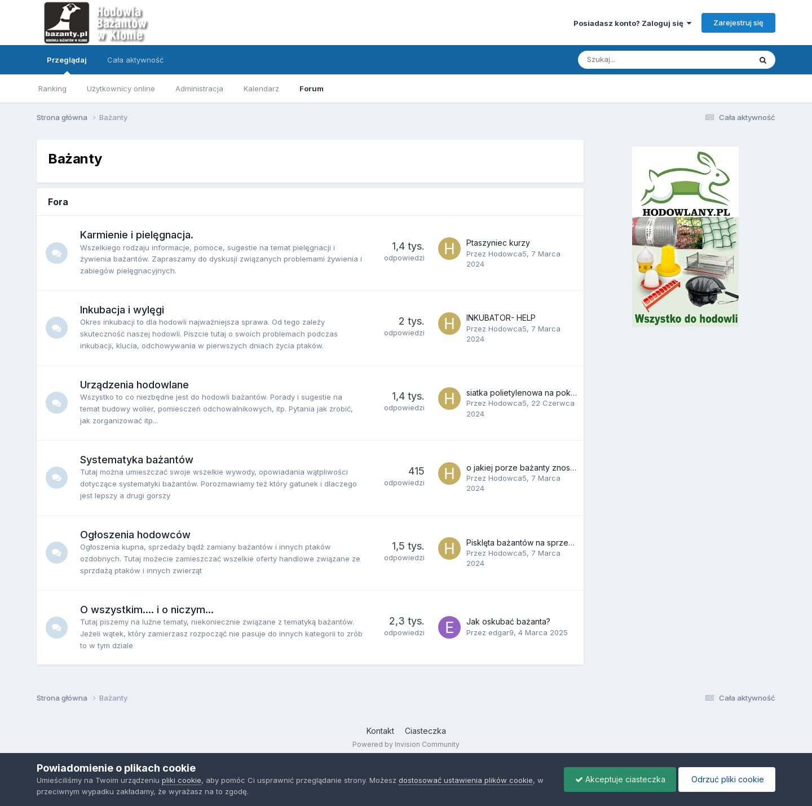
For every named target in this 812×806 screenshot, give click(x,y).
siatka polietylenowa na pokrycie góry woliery (552, 392)
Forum (311, 88)
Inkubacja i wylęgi (123, 310)
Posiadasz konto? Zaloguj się (632, 23)
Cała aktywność (135, 59)
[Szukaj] (638, 60)
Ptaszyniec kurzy (498, 242)
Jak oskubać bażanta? (508, 621)
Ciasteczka (425, 731)
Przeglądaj (67, 64)
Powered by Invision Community (406, 744)
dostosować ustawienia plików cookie (466, 780)
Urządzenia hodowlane (135, 385)
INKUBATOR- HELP (501, 317)
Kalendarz (261, 88)
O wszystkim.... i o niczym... (147, 609)
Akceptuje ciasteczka (617, 779)
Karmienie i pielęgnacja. (137, 235)
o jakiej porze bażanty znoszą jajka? (534, 467)
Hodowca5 (507, 253)
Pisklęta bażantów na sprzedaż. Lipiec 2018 (547, 542)
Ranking (52, 88)
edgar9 (501, 632)
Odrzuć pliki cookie (726, 779)
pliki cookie (181, 780)
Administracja (199, 88)
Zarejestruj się (738, 22)
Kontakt (380, 731)
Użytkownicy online (121, 88)
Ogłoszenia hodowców (136, 535)
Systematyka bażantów (137, 460)
